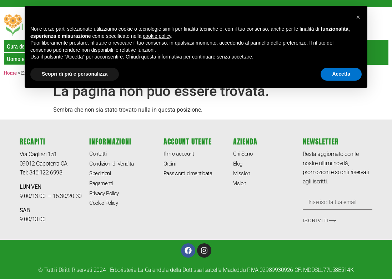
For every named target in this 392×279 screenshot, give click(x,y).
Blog (238, 164)
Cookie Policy (105, 205)
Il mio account (180, 154)
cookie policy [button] (157, 36)
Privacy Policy (105, 194)
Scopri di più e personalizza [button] (74, 74)
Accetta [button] (341, 74)
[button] (358, 17)
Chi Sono (243, 154)
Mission (242, 174)
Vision (240, 184)
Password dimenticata (190, 174)
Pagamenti (102, 184)
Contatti (98, 154)
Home (10, 73)
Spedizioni (101, 174)
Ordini (170, 164)
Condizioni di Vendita (114, 164)
